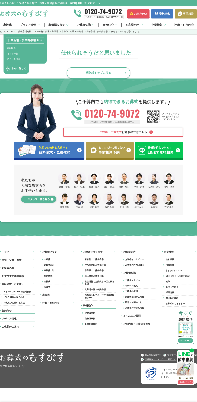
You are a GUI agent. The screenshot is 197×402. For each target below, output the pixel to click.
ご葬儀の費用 (131, 291)
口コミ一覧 (12, 53)
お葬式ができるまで (175, 303)
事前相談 (188, 13)
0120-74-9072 (103, 11)
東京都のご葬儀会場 (94, 259)
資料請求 (164, 13)
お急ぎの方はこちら (123, 132)
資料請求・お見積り (13, 284)
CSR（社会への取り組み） (178, 276)
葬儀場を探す (56, 24)
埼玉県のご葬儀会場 (94, 276)
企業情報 (157, 24)
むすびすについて (174, 270)
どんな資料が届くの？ (14, 297)
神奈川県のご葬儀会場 (95, 265)
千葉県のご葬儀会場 (94, 270)
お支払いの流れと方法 (14, 303)
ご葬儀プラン (49, 251)
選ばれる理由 (172, 298)
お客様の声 (132, 24)
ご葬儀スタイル (132, 280)
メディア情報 (9, 318)
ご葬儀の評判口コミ (134, 265)
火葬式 (47, 287)
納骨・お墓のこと (133, 302)
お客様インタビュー (134, 259)
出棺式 (47, 281)
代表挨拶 (170, 265)
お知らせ (7, 310)
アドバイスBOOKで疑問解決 (17, 291)
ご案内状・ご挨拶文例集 (136, 323)
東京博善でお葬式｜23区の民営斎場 (99, 282)
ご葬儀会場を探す (93, 251)
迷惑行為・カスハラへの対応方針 (160, 359)
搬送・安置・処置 (11, 260)
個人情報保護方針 (153, 355)
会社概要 (170, 259)
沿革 (168, 281)
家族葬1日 (49, 270)
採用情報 (170, 292)
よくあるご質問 (132, 315)
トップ (5, 251)
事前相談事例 (91, 324)
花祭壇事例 (90, 318)
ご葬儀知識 (84, 24)
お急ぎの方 (140, 13)
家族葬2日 (49, 265)
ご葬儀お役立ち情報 (134, 308)
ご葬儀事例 (90, 313)
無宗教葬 (48, 276)
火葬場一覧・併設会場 (95, 289)
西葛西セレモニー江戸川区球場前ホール (99, 296)
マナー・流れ (131, 286)
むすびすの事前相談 (13, 276)
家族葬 (7, 24)
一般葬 (47, 259)
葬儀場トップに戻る (98, 72)
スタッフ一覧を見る (39, 199)
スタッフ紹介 (172, 287)
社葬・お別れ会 (184, 24)
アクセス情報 (13, 59)
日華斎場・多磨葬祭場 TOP (25, 40)
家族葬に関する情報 (134, 297)
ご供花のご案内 (10, 326)
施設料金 (11, 48)
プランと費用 (28, 24)
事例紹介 (108, 24)
